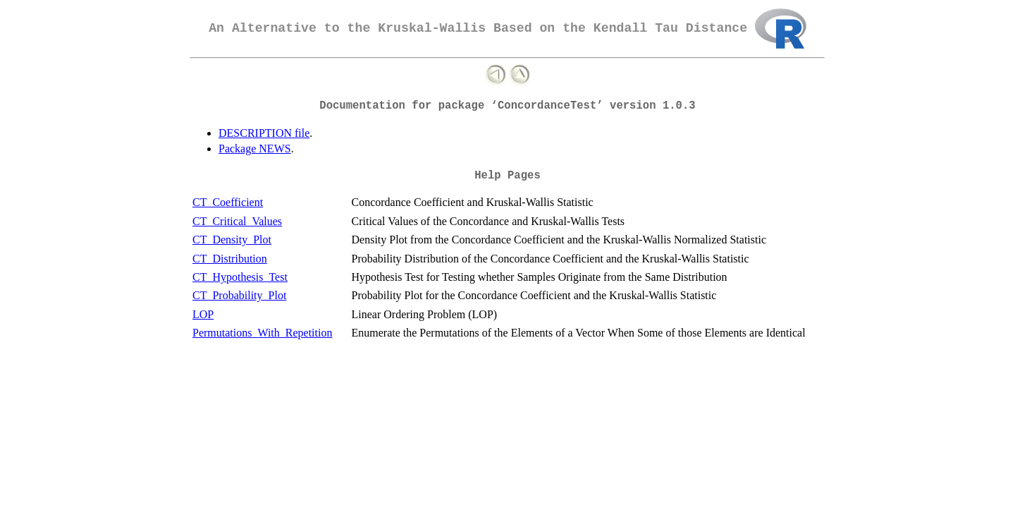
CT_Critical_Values (237, 221)
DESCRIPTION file (264, 133)
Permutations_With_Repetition (262, 333)
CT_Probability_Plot (239, 295)
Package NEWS (255, 149)
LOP (203, 314)
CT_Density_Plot (231, 240)
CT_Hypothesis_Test (240, 277)
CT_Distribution (229, 259)
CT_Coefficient (227, 202)
